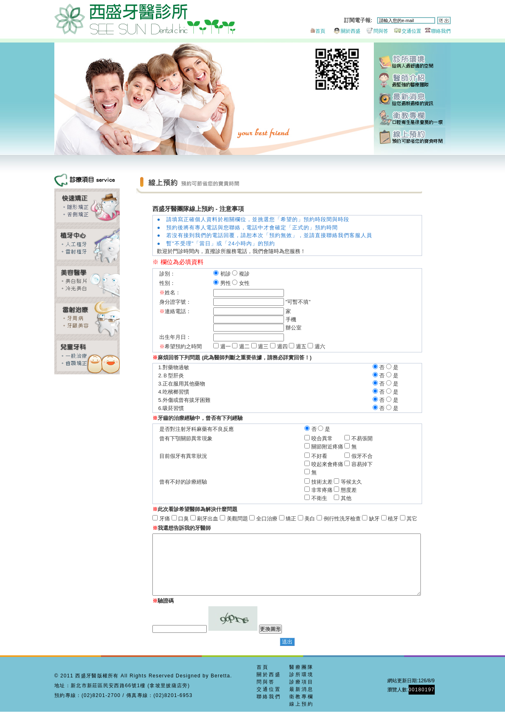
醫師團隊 (412, 80)
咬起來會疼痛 (339, 464)
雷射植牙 (87, 244)
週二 (244, 346)
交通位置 (405, 31)
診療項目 (301, 694)
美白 (302, 519)
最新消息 (412, 99)
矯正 (284, 519)
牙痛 (157, 519)
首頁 (317, 31)
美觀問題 (230, 519)
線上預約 (412, 136)
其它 (405, 519)
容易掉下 (373, 464)
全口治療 (259, 519)
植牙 (386, 519)
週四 (282, 346)
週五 (301, 346)
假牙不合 (373, 456)
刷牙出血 (200, 519)
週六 (320, 346)
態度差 (361, 490)
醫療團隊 (301, 679)
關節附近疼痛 (339, 447)
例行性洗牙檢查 (334, 519)
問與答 (375, 31)
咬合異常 (339, 438)
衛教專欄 (412, 117)
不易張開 (373, 438)
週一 (225, 346)
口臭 (176, 519)
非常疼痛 (333, 490)
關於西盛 (343, 31)
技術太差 (333, 482)
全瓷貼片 (87, 281)
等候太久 (363, 482)
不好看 (339, 456)
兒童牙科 (87, 355)
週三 (263, 346)
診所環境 (412, 62)
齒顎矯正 (87, 207)
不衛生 (333, 498)
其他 (358, 498)
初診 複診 (231, 274)
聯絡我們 (436, 31)
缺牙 (367, 519)
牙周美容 (87, 318)
